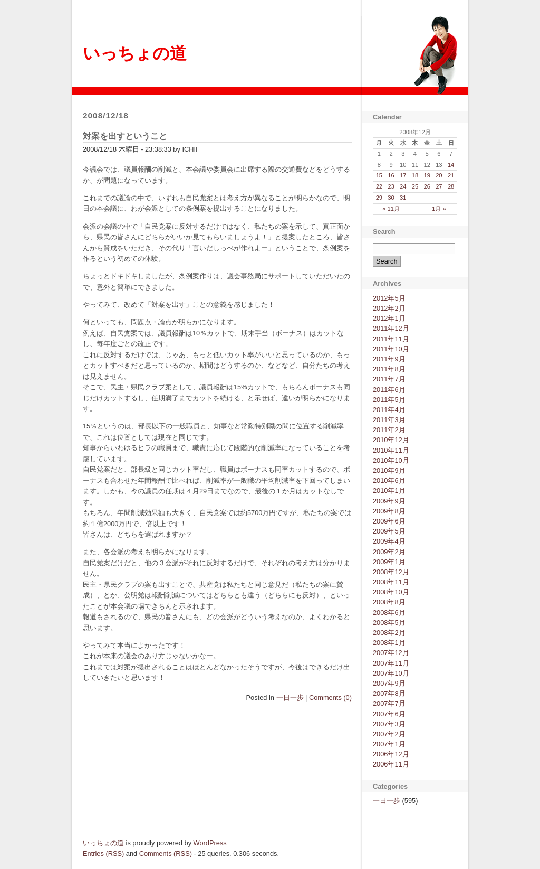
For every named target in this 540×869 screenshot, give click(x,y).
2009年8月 (389, 511)
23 (391, 186)
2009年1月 (389, 562)
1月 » (439, 208)
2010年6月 (389, 480)
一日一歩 (290, 698)
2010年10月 (391, 460)
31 (403, 197)
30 (391, 197)
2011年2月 (389, 430)
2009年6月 (389, 521)
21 (451, 175)
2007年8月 (389, 693)
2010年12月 (391, 440)
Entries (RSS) (103, 853)
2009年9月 (389, 501)
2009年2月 (389, 552)
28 (451, 186)
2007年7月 (389, 703)
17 (403, 175)
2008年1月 (389, 643)
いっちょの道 (135, 53)
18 (415, 175)
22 (379, 186)
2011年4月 (389, 410)
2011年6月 (389, 390)
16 (391, 175)
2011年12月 (391, 328)
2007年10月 (391, 673)
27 (439, 186)
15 (379, 175)
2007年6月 (389, 714)
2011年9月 (389, 359)
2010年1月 (389, 490)
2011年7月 (389, 379)
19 (426, 175)
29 (379, 197)
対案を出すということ (125, 136)
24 (403, 186)
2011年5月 (389, 400)
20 (439, 175)
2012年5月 (389, 298)
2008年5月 (389, 623)
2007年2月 (389, 734)
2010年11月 (391, 450)
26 (426, 186)
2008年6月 (389, 612)
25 (415, 186)
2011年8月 (389, 369)
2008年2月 (389, 633)
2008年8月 (389, 602)
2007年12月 (391, 653)
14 (451, 165)
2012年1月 (389, 318)
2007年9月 (389, 683)
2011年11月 (391, 339)
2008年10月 (391, 592)
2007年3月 (389, 724)
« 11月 (391, 208)
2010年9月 (389, 470)
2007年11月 (391, 663)
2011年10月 (391, 349)
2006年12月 (391, 754)
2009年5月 (389, 531)
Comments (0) (330, 698)
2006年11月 (391, 764)
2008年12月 (391, 572)
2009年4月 (389, 541)
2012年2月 (389, 308)
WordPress (210, 843)
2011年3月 (389, 420)
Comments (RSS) (165, 853)
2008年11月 (391, 582)
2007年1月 (389, 744)
